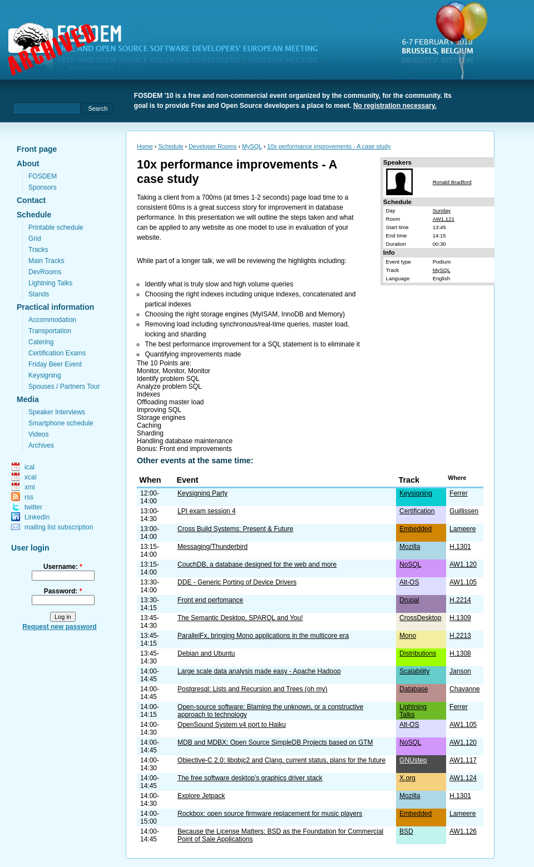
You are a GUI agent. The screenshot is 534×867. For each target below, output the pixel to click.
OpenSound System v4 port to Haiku (231, 725)
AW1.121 (443, 219)
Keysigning (44, 375)
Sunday (442, 210)
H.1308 (460, 653)
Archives (41, 445)
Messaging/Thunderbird (212, 547)
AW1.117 (463, 760)
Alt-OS (409, 582)
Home (145, 146)
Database (413, 689)
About (28, 163)
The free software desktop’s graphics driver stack (250, 778)
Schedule (34, 214)
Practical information (55, 307)
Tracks (38, 250)
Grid (34, 238)
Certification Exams (57, 353)
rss (28, 497)
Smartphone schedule (60, 423)
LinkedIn (37, 517)
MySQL (252, 146)
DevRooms (44, 272)
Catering (40, 342)
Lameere (462, 529)
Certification (416, 511)
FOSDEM (42, 176)
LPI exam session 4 (206, 511)
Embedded (415, 529)
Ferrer (458, 493)
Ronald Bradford (452, 182)
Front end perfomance (210, 600)
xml (29, 487)
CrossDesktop (420, 618)
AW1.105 (463, 582)
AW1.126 (463, 831)
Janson (460, 671)
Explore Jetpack (201, 796)
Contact (31, 200)
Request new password (59, 627)
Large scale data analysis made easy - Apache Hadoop (259, 671)
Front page (37, 149)
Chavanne (464, 689)
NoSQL (410, 564)
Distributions (417, 653)
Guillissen (463, 511)
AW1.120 (463, 564)
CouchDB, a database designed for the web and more (257, 564)
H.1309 (460, 618)
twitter (33, 507)
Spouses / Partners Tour (64, 386)
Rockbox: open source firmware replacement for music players (269, 814)
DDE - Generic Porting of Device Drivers (236, 582)
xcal (30, 477)
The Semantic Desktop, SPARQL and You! (240, 618)
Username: (62, 567)
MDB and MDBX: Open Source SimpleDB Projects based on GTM (275, 742)
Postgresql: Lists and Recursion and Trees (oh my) (252, 689)
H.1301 (460, 547)
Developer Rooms (212, 146)
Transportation (49, 331)
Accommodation (52, 320)
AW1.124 (463, 778)
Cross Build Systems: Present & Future (235, 529)
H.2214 (460, 600)
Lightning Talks (50, 283)
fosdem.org (170, 50)
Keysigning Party (202, 493)
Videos (38, 434)
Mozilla (409, 547)
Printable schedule (55, 227)
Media (28, 399)
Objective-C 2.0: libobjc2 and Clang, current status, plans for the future (281, 760)
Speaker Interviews (56, 412)
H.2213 (460, 636)
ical (29, 467)
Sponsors (42, 187)
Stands (38, 294)
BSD (406, 831)
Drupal (409, 600)
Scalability (414, 671)
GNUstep (413, 760)
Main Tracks (46, 261)
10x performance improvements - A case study (328, 146)
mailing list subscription (58, 527)
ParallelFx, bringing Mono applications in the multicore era (263, 636)
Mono (407, 636)
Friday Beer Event (55, 364)
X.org (407, 778)
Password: (63, 591)
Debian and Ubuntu (206, 653)
